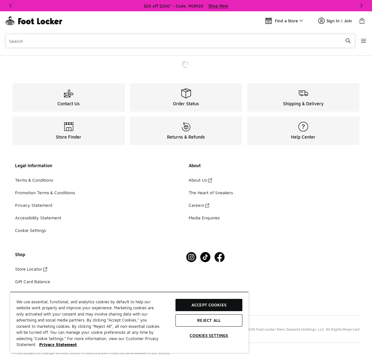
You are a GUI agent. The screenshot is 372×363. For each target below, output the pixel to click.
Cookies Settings (209, 335)
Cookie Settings (30, 230)
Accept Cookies (208, 304)
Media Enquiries (204, 217)
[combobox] (177, 41)
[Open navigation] (359, 40)
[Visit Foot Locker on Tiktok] (205, 257)
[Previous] (11, 5)
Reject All (209, 320)
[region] (186, 5)
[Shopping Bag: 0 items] (362, 20)
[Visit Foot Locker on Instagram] (191, 257)
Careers (199, 205)
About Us (200, 180)
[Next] (361, 5)
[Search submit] (342, 41)
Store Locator (31, 269)
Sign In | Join (335, 21)
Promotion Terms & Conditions (45, 192)
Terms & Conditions (34, 180)
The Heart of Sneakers (211, 192)
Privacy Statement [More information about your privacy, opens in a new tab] (58, 344)
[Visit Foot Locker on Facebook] (219, 257)
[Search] (177, 41)
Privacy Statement (33, 205)
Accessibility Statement (38, 217)
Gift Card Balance (32, 281)
